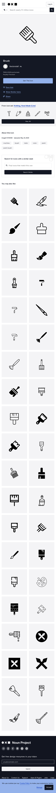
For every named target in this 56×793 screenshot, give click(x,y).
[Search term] (29, 10)
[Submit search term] (52, 10)
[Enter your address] (28, 762)
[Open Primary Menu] (3, 4)
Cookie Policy (25, 783)
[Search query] (28, 165)
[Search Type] (5, 10)
